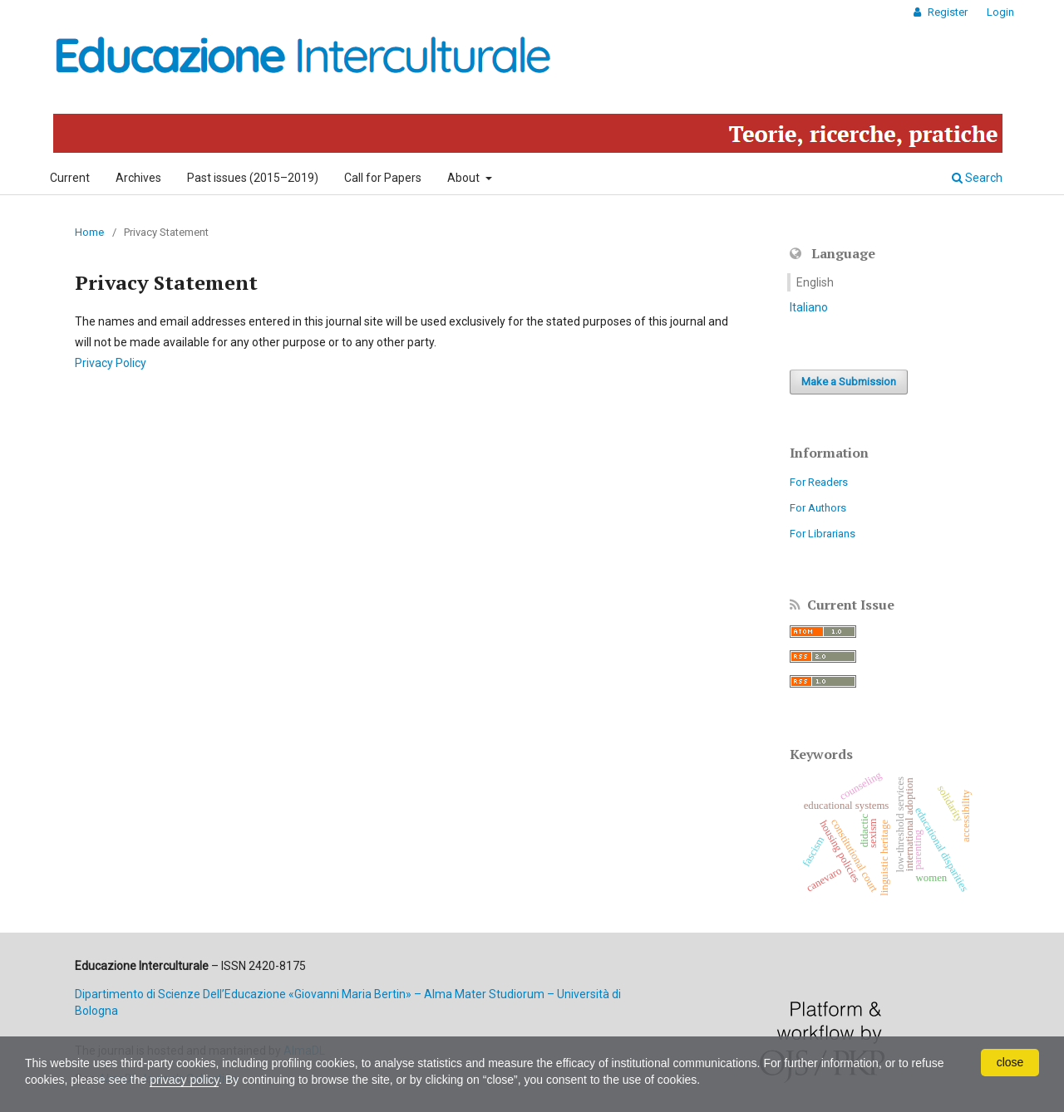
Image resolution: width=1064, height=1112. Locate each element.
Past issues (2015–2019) (252, 177)
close (1010, 1062)
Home (89, 232)
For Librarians (822, 533)
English (815, 282)
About (464, 177)
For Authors (818, 508)
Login (1000, 12)
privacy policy (184, 1079)
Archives (138, 177)
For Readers (819, 482)
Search (977, 177)
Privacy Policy (110, 363)
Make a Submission (848, 381)
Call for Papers (382, 177)
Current (70, 177)
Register (946, 12)
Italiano (809, 307)
